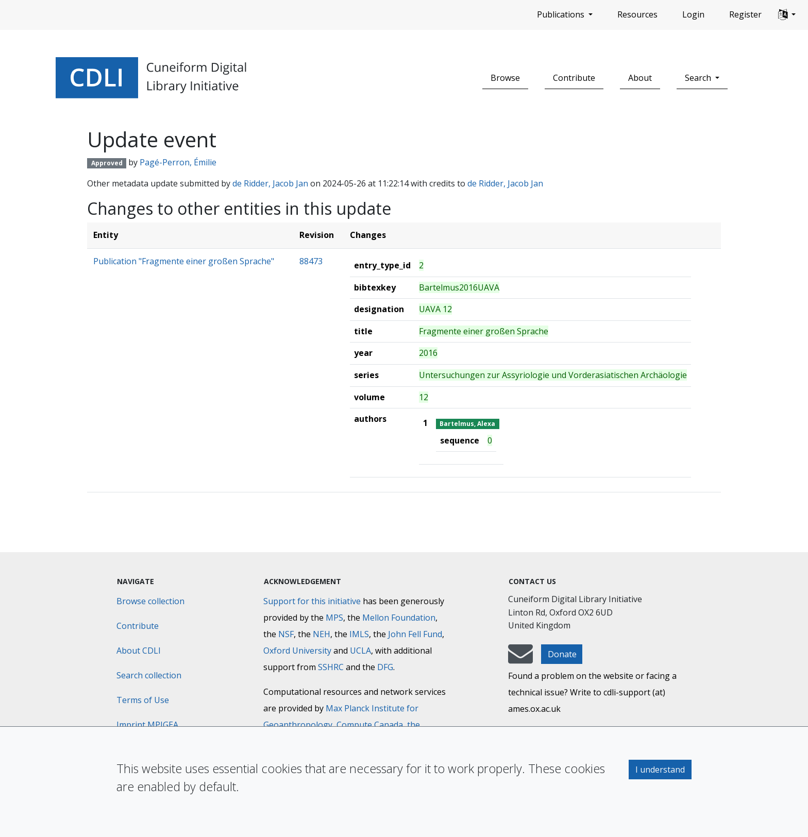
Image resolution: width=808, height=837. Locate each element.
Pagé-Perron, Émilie (178, 162)
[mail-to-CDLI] (520, 658)
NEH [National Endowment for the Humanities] (321, 634)
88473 (311, 261)
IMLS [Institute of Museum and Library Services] (359, 634)
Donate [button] (562, 654)
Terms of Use (142, 700)
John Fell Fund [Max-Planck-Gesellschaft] (415, 634)
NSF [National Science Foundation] (286, 634)
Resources (637, 14)
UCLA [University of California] (360, 650)
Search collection (148, 675)
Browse (505, 77)
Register (745, 14)
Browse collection (150, 601)
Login (693, 14)
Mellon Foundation (398, 617)
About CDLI (138, 650)
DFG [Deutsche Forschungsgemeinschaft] (385, 667)
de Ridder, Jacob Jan (270, 183)
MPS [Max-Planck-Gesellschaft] (334, 617)
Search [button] (699, 77)
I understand (660, 769)
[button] (787, 15)
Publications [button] (561, 14)
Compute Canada (369, 724)
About (640, 77)
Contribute (574, 77)
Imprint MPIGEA (147, 724)
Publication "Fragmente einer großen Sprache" (183, 261)
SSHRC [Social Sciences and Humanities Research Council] (331, 667)
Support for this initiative (312, 601)
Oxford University (297, 650)
